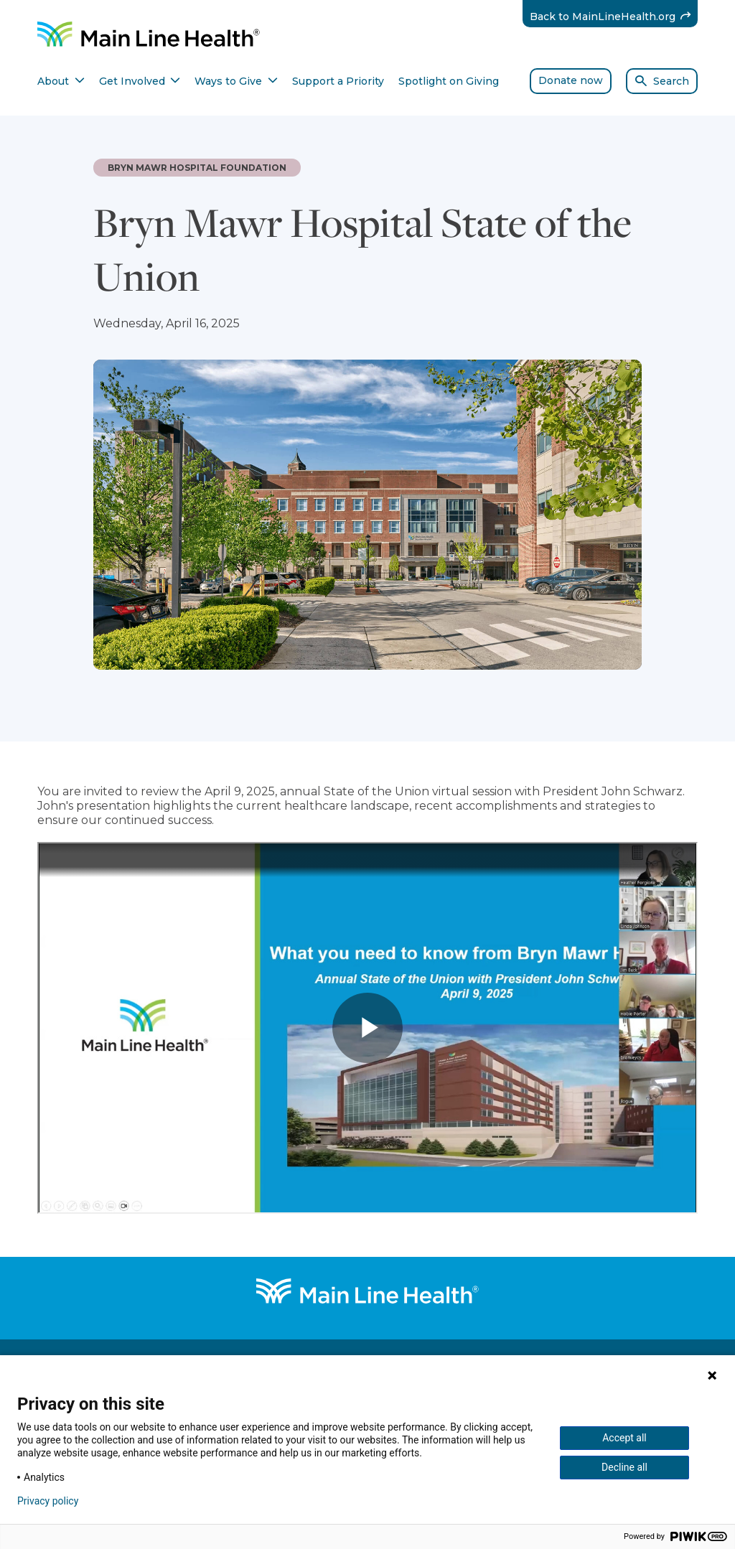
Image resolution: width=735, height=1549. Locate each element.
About (61, 81)
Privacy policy (47, 1501)
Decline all (624, 1467)
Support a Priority (338, 81)
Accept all (624, 1437)
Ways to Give (236, 81)
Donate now (570, 80)
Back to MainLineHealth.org (614, 16)
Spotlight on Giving (448, 81)
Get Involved (140, 81)
